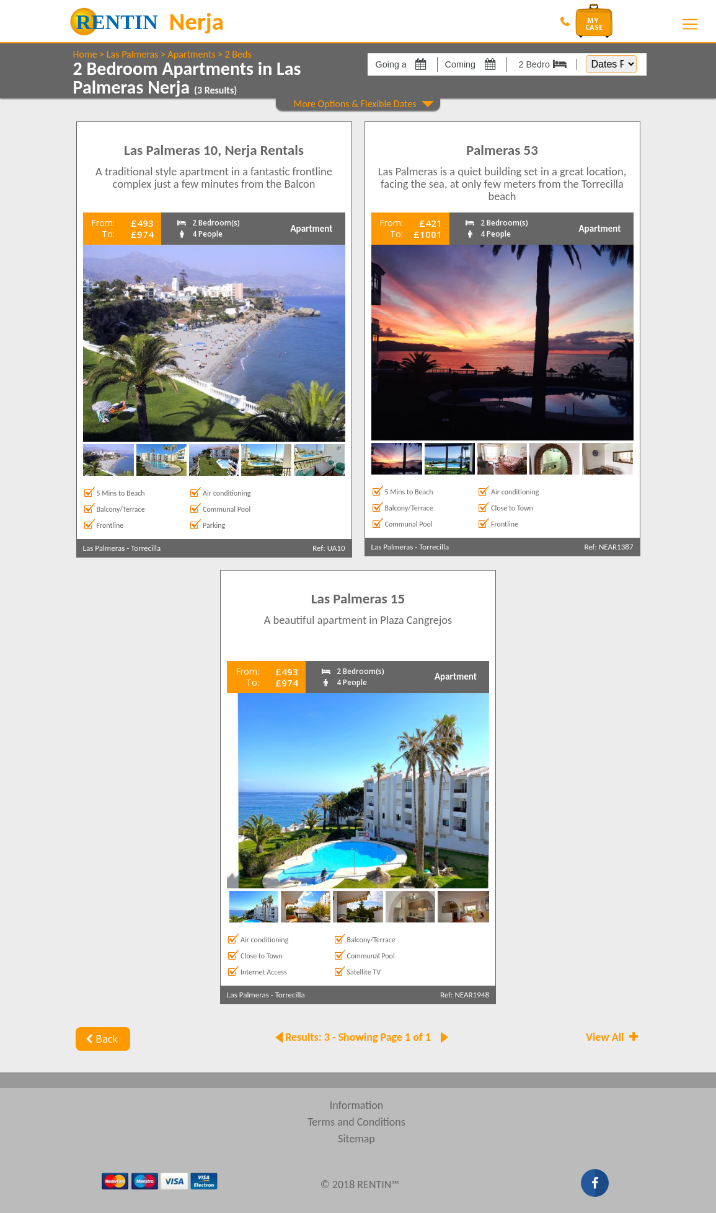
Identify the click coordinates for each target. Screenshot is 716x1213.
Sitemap (356, 1138)
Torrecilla (146, 548)
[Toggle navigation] (690, 24)
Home (85, 54)
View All (613, 1037)
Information (357, 1105)
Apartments (192, 54)
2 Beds (238, 54)
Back (100, 1039)
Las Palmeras (132, 54)
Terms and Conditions (356, 1122)
